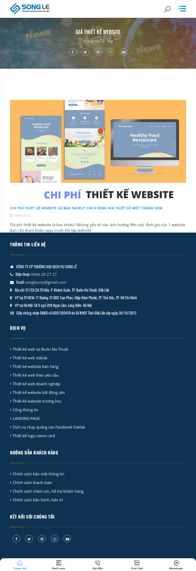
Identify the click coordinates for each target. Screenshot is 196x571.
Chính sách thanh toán (32, 482)
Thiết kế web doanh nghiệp (36, 383)
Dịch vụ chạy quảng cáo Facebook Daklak (49, 427)
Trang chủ (92, 41)
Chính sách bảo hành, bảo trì (38, 499)
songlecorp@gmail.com (45, 282)
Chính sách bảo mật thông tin (38, 473)
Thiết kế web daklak (30, 357)
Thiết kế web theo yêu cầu (35, 375)
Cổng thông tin (26, 409)
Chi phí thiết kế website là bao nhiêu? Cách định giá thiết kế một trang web (86, 222)
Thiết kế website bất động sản (39, 392)
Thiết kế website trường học (37, 401)
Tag (110, 41)
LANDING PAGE (26, 418)
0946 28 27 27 (44, 274)
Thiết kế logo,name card (34, 435)
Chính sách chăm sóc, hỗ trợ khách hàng (48, 491)
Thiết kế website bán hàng (35, 366)
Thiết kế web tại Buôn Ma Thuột (40, 349)
